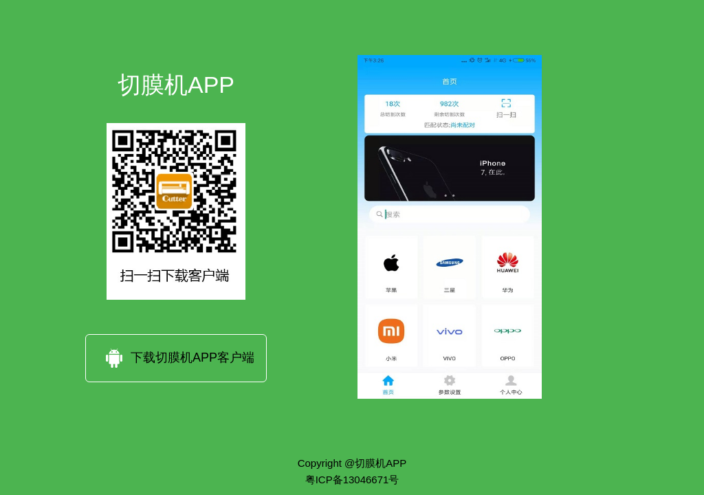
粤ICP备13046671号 (352, 479)
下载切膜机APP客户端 (176, 358)
